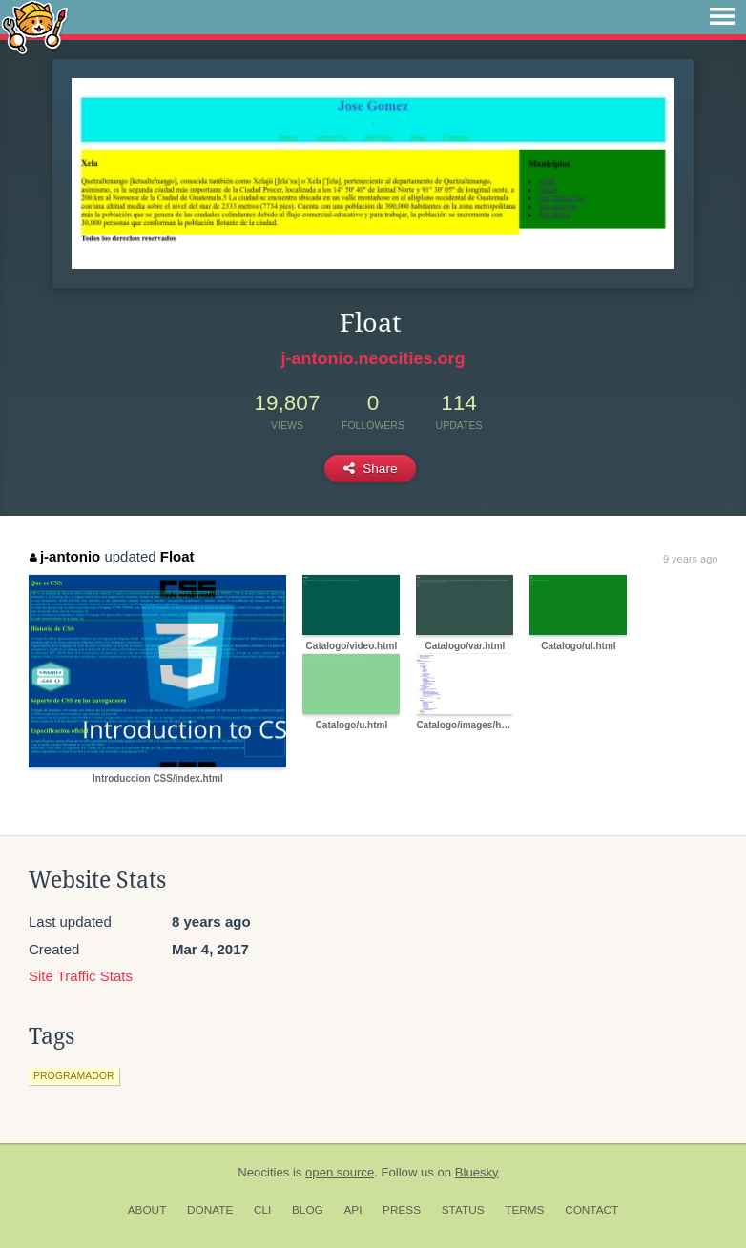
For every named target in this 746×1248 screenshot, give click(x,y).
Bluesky (477, 1172)
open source (339, 1172)
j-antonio (65, 556)
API (352, 1210)
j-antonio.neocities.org (372, 358)
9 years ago (690, 558)
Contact (591, 1210)
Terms (524, 1210)
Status (463, 1210)
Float (177, 556)
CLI (262, 1210)
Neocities (263, 1172)
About (147, 1210)
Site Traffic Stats (81, 976)
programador (73, 1075)
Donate (210, 1210)
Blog (307, 1210)
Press (402, 1210)
